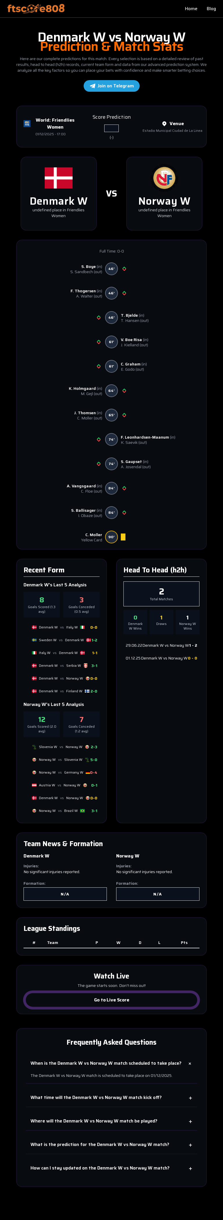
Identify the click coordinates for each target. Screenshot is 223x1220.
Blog (211, 8)
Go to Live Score (111, 999)
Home (191, 8)
